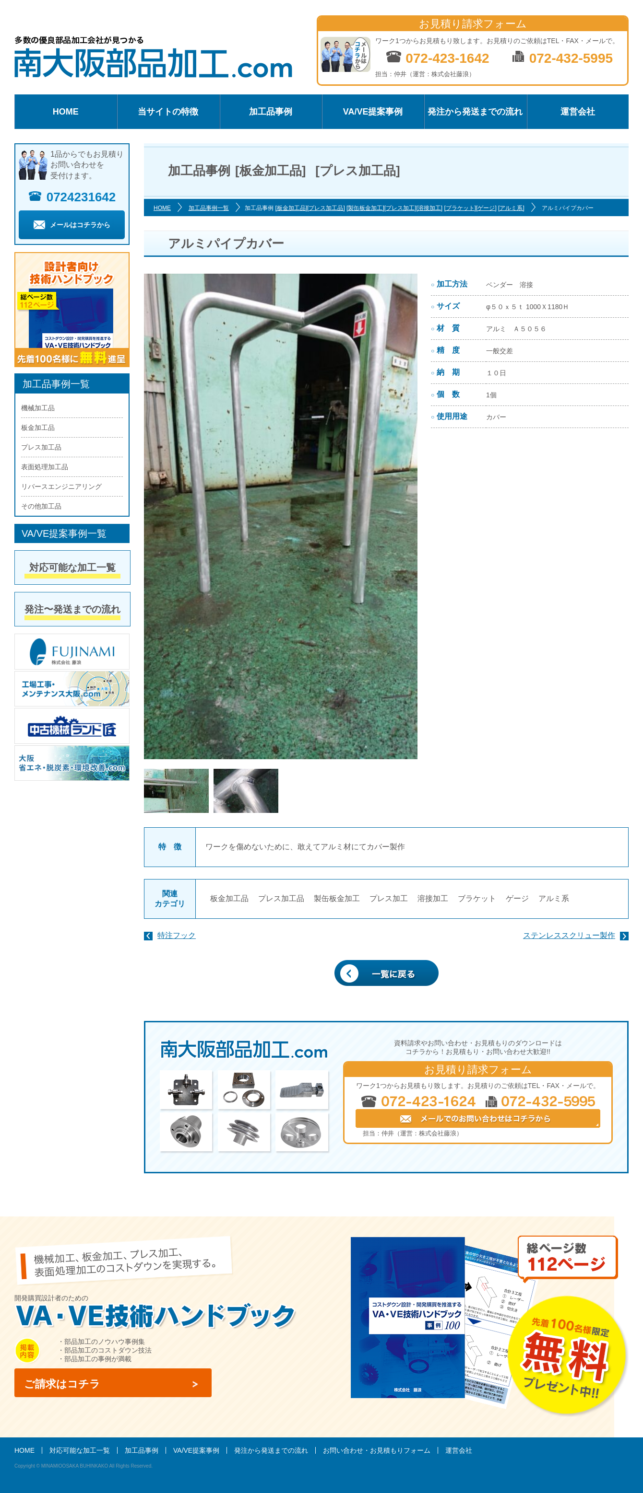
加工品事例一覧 (209, 208)
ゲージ (517, 898)
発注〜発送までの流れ (72, 609)
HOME (66, 111)
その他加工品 (41, 506)
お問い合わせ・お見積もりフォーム (376, 1450)
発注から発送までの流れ (475, 111)
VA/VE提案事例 (373, 111)
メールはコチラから (72, 224)
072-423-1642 (437, 57)
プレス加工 (388, 898)
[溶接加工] (429, 208)
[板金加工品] (291, 208)
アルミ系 (553, 898)
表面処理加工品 (44, 467)
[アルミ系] (511, 208)
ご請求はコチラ (62, 1384)
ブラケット (477, 898)
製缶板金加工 (337, 898)
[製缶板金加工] (365, 208)
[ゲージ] (486, 208)
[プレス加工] (400, 208)
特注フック (176, 935)
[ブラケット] (460, 208)
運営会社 (577, 111)
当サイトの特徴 (168, 111)
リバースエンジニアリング (61, 486)
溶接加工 (432, 898)
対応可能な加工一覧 (72, 567)
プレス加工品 (281, 898)
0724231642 (72, 197)
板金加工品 (229, 898)
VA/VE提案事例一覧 (64, 533)
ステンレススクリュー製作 (569, 935)
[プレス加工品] (326, 208)
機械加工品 (38, 408)
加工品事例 (270, 111)
